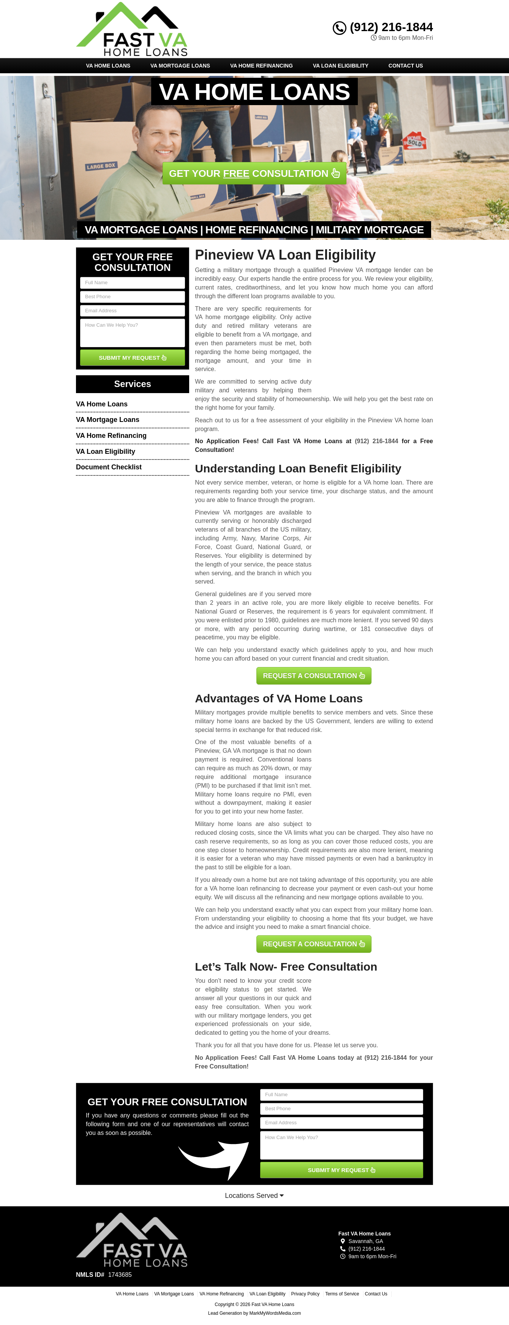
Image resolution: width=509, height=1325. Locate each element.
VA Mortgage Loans (180, 66)
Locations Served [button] (254, 1195)
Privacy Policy (305, 1294)
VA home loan (383, 482)
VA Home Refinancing (261, 66)
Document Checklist (109, 467)
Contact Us (406, 66)
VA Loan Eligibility (340, 66)
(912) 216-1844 (383, 27)
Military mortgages (220, 712)
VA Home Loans (108, 66)
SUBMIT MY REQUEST (132, 357)
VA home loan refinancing (245, 888)
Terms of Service (342, 1294)
